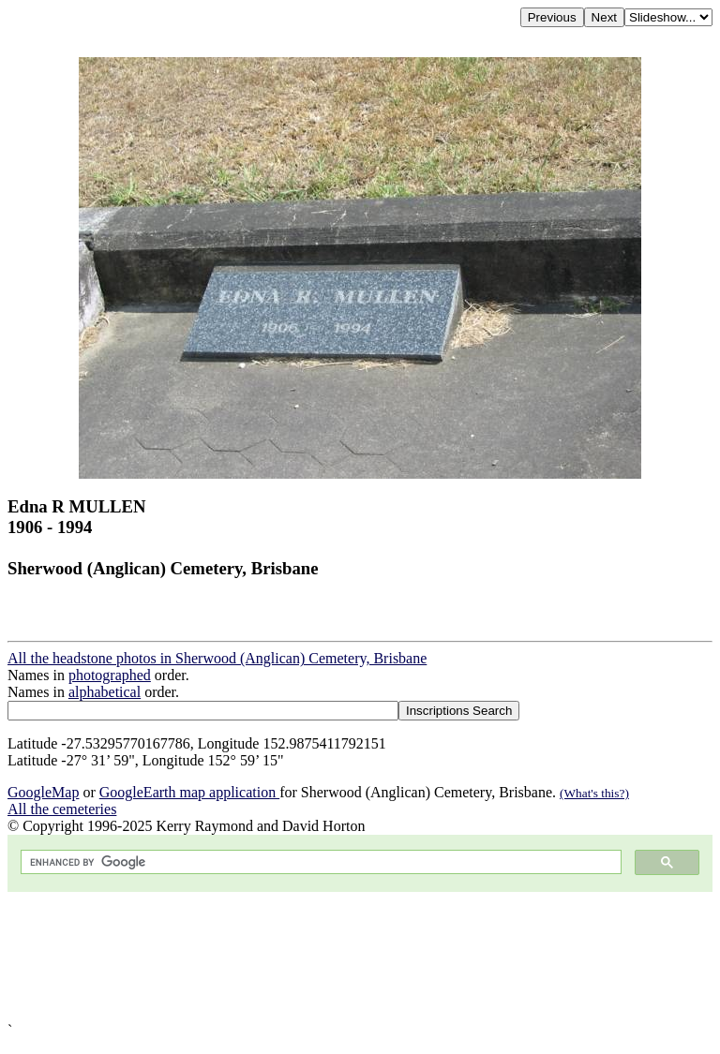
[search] (319, 862)
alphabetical (104, 692)
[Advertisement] (360, 957)
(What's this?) (594, 793)
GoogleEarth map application (189, 792)
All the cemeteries (62, 809)
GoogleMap (43, 792)
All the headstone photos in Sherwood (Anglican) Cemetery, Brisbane (217, 658)
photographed (109, 675)
